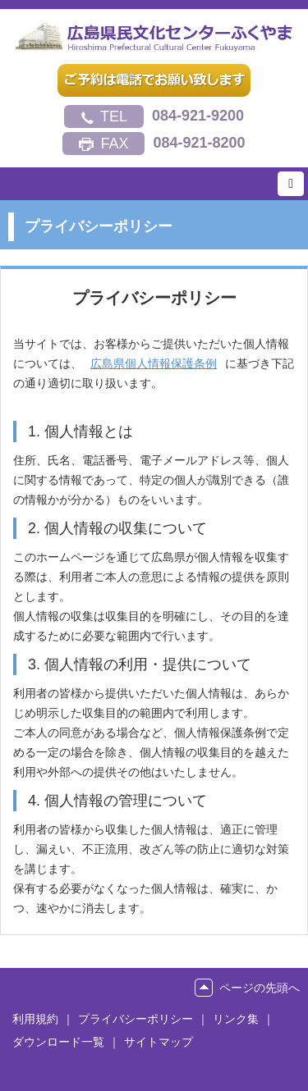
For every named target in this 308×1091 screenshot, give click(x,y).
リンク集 (236, 1018)
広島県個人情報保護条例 (153, 363)
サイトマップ (158, 1041)
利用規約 (35, 1018)
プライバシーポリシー (135, 1018)
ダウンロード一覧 (58, 1041)
